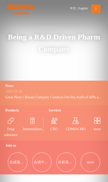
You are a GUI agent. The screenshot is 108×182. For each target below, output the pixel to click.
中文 (73, 8)
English (83, 8)
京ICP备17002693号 (57, 178)
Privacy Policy (79, 178)
